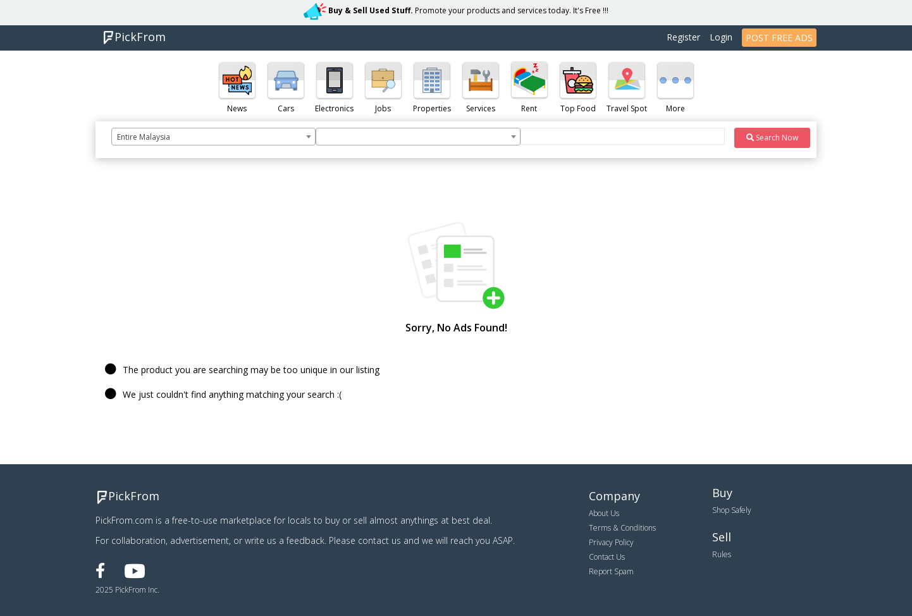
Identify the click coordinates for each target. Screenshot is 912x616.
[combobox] (213, 136)
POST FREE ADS (779, 38)
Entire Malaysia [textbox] (143, 137)
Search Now (772, 137)
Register (683, 37)
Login (721, 37)
